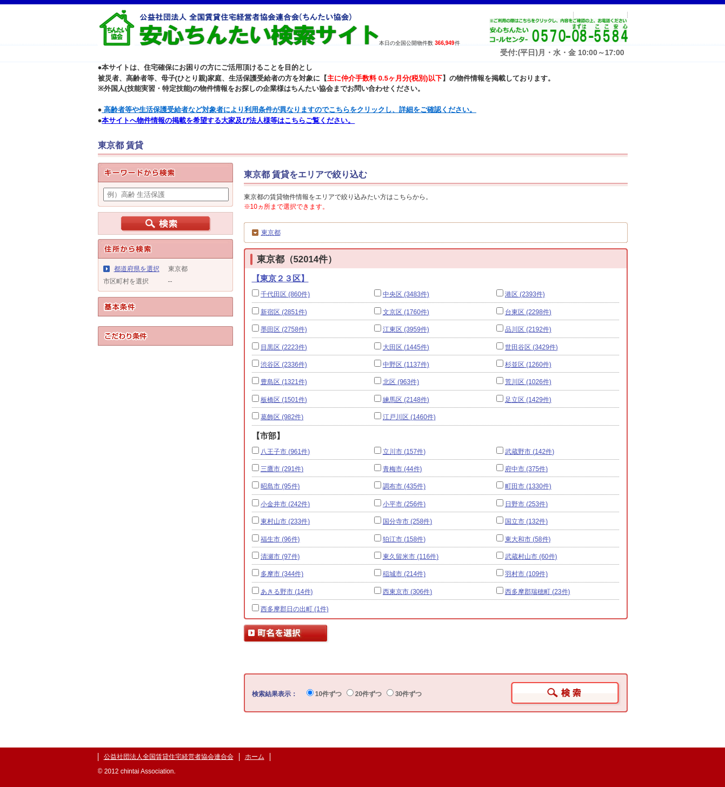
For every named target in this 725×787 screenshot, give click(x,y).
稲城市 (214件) (404, 574)
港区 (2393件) (525, 294)
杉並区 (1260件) (528, 364)
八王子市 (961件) (285, 451)
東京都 (271, 232)
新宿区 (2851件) (284, 312)
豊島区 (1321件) (284, 382)
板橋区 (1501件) (284, 400)
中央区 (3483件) (406, 294)
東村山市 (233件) (285, 521)
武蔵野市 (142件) (529, 451)
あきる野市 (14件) (287, 592)
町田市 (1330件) (528, 486)
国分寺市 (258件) (407, 521)
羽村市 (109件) (526, 574)
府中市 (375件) (526, 469)
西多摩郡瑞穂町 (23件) (537, 592)
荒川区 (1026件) (528, 382)
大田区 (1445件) (406, 347)
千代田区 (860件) (285, 294)
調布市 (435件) (404, 486)
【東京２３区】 (280, 278)
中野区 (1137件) (406, 364)
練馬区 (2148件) (406, 400)
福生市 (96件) (280, 539)
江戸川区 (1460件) (409, 417)
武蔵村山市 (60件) (531, 556)
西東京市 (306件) (407, 592)
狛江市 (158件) (404, 539)
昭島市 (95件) (280, 486)
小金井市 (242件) (285, 504)
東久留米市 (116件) (410, 556)
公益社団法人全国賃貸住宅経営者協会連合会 (169, 756)
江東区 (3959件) (406, 329)
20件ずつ (364, 694)
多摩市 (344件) (282, 574)
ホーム (254, 756)
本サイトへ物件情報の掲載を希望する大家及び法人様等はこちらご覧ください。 (228, 120)
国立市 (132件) (526, 521)
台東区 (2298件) (528, 312)
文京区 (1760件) (406, 312)
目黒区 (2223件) (284, 347)
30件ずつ (404, 694)
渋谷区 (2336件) (284, 364)
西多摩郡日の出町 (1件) (295, 609)
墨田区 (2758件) (284, 329)
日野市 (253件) (526, 504)
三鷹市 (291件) (282, 469)
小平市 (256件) (404, 504)
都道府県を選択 (136, 269)
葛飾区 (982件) (282, 417)
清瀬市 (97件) (280, 556)
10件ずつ (324, 694)
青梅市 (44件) (402, 469)
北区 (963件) (401, 382)
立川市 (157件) (404, 451)
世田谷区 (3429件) (531, 347)
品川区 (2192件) (528, 329)
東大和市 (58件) (528, 539)
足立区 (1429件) (528, 400)
